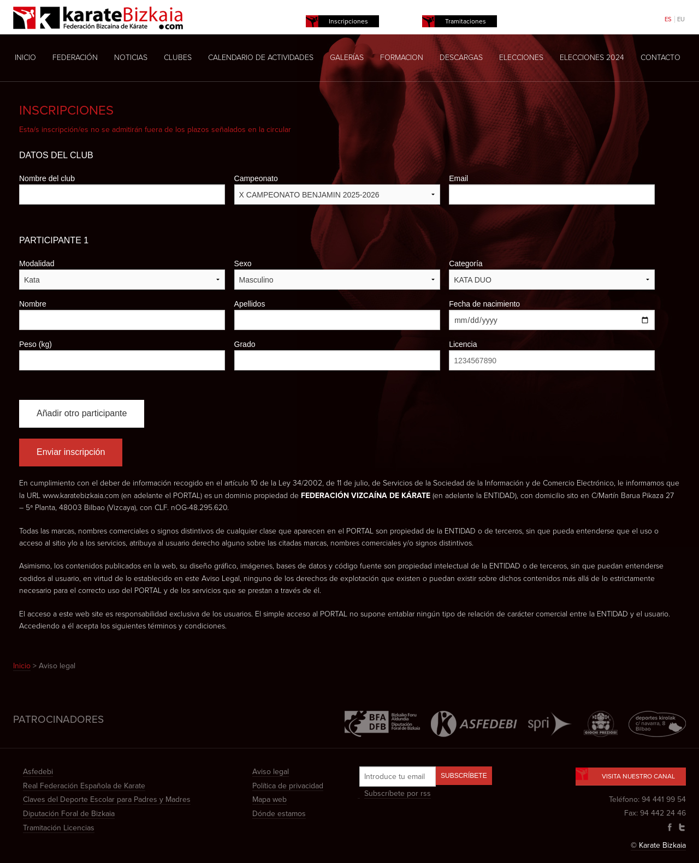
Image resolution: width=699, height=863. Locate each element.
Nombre (32, 303)
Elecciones (521, 57)
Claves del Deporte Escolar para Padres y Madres (107, 799)
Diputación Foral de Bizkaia (69, 813)
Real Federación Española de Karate (84, 785)
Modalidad (37, 263)
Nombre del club (47, 178)
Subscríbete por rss (397, 793)
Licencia (463, 344)
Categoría (465, 263)
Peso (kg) (35, 344)
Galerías (347, 57)
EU (681, 19)
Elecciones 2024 (592, 57)
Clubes (178, 57)
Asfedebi (38, 771)
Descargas (461, 57)
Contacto (660, 57)
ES (668, 19)
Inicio (25, 57)
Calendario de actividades (260, 57)
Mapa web (269, 799)
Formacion (401, 57)
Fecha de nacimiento (484, 303)
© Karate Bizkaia (658, 845)
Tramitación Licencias (58, 827)
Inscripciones (348, 21)
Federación (75, 57)
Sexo (243, 263)
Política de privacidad (287, 785)
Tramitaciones (465, 21)
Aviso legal (270, 771)
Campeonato (256, 178)
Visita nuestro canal (631, 774)
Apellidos (249, 303)
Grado (245, 344)
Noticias (130, 57)
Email (458, 178)
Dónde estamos (279, 813)
